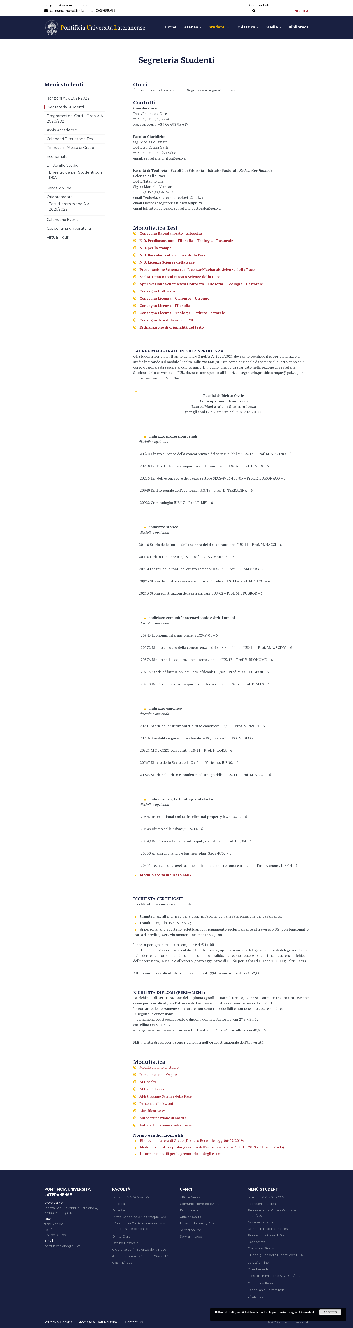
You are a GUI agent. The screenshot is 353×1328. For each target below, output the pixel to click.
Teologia (118, 1203)
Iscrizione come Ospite (158, 1074)
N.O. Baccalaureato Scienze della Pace (172, 255)
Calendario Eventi (63, 220)
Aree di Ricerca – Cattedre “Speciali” (140, 1256)
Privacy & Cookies (58, 1322)
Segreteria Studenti (66, 107)
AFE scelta (148, 1081)
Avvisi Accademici (73, 5)
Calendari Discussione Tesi (70, 139)
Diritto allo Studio (62, 165)
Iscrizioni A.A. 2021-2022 (68, 98)
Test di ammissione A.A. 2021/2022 (276, 1275)
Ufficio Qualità (190, 1217)
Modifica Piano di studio (159, 1067)
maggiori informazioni (301, 1312)
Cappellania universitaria (69, 228)
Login (48, 5)
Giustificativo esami (155, 1110)
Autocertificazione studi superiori (167, 1125)
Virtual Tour (58, 237)
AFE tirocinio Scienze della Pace (165, 1096)
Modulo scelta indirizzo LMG (165, 874)
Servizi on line (59, 188)
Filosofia (118, 1210)
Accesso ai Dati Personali (98, 1322)
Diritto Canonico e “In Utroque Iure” (139, 1217)
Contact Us (134, 1322)
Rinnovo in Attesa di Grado (70, 148)
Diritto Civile (121, 1236)
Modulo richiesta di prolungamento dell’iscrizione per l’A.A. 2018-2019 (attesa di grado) (212, 1147)
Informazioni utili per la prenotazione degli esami (180, 1153)
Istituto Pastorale (125, 1243)
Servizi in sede (191, 1236)
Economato (57, 156)
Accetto (330, 1312)
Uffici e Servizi (190, 1197)
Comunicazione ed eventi (199, 1203)
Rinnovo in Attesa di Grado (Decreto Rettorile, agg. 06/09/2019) (192, 1140)
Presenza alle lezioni (156, 1103)
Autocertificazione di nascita (162, 1117)
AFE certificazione (154, 1089)
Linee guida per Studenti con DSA (276, 1255)
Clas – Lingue (122, 1262)
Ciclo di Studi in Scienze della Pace (139, 1249)
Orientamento (60, 197)
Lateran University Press (198, 1223)
